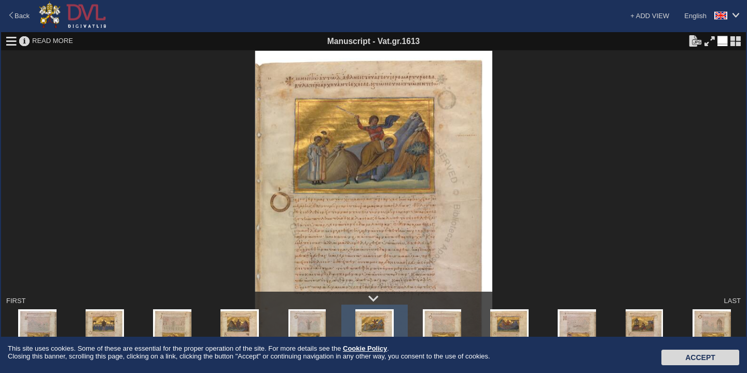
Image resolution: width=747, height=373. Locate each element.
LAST (732, 301)
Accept (700, 357)
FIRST (16, 301)
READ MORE (52, 41)
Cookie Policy (365, 348)
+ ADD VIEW (649, 16)
